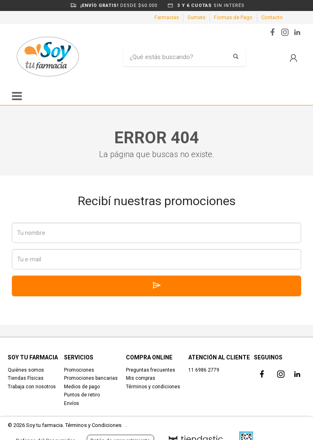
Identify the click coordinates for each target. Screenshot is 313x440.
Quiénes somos (26, 370)
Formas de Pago (233, 17)
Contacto (272, 17)
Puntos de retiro (82, 395)
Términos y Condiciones (93, 425)
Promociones (79, 370)
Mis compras (140, 378)
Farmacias (166, 17)
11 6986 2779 (203, 370)
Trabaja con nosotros (32, 387)
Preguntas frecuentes (150, 370)
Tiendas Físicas (26, 378)
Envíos (71, 403)
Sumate (196, 17)
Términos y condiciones (153, 387)
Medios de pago (82, 387)
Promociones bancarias (91, 378)
